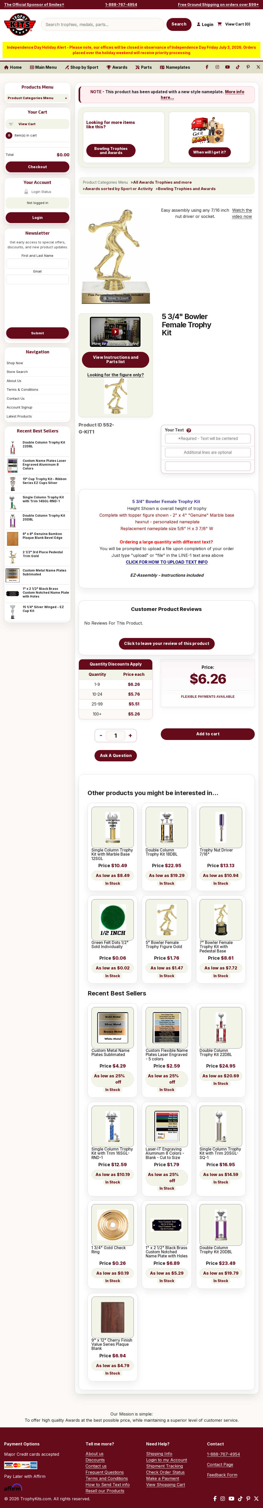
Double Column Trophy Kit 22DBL (44, 444)
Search (179, 24)
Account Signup (19, 407)
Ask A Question (116, 755)
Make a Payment (162, 1478)
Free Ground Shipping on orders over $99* (218, 4)
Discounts (95, 1459)
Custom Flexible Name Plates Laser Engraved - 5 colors (167, 1055)
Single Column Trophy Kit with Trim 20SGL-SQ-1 (220, 1153)
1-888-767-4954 (121, 4)
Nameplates (175, 67)
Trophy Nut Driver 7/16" (216, 852)
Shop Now (15, 363)
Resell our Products (105, 1490)
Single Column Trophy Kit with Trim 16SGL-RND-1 (112, 1153)
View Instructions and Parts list (115, 359)
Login (37, 217)
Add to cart (208, 733)
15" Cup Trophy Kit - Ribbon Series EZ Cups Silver (45, 481)
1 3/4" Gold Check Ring (108, 1250)
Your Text (174, 430)
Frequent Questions (105, 1472)
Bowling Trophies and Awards (187, 188)
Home (13, 67)
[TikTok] (240, 1499)
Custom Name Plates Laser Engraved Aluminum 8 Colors (44, 464)
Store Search (17, 372)
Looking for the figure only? (115, 393)
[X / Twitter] (256, 1499)
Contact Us (16, 398)
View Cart (26, 124)
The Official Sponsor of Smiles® (34, 4)
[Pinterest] (248, 1499)
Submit (37, 333)
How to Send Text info (108, 1484)
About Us (14, 381)
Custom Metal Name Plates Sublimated (44, 572)
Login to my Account (166, 1459)
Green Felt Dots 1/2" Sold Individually (110, 945)
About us (95, 1453)
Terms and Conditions (107, 1478)
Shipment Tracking (164, 1466)
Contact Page (220, 1464)
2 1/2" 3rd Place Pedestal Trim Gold (43, 554)
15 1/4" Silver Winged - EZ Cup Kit (43, 609)
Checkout (37, 167)
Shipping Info (159, 1453)
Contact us (96, 1466)
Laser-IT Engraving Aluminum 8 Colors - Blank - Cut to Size (165, 1153)
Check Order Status (165, 1472)
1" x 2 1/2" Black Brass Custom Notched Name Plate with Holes (46, 592)
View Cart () (237, 24)
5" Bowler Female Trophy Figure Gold (164, 945)
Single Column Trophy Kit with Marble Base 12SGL (112, 854)
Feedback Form (222, 1474)
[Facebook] (215, 1499)
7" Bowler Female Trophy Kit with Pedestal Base (216, 947)
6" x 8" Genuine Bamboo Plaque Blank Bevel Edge (42, 536)
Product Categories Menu (30, 98)
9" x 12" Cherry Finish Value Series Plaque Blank (111, 1344)
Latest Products (19, 416)
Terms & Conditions (22, 389)
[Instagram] (222, 1499)
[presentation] (37, 305)
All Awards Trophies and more (162, 182)
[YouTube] (231, 1499)
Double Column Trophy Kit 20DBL (44, 517)
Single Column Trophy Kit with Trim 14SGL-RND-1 (43, 499)
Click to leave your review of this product (166, 643)
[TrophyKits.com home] (20, 24)
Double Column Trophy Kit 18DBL (161, 852)
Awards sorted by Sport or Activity (119, 188)
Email (37, 271)
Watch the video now (242, 213)
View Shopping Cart (165, 1484)
